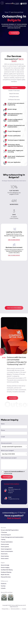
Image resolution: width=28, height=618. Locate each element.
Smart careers (5, 558)
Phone (3, 430)
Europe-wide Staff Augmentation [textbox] (12, 446)
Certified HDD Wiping (7, 570)
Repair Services (5, 574)
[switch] (2, 471)
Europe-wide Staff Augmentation (10, 530)
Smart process (5, 544)
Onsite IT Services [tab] (14, 90)
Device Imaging (5, 567)
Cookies (24, 609)
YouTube (3, 586)
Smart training (5, 556)
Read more (12, 398)
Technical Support (6, 534)
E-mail (3, 437)
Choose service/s (6, 443)
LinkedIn (3, 588)
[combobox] (14, 446)
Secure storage (5, 565)
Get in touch (14, 518)
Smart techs (4, 553)
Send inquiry (7, 477)
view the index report (14, 241)
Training (3, 539)
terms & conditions (17, 471)
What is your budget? (7, 450)
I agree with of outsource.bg (14, 472)
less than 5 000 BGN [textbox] (8, 454)
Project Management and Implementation (12, 537)
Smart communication (7, 551)
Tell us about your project (9, 458)
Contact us (14, 33)
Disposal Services (6, 577)
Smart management (6, 549)
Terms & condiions (15, 609)
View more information (14, 311)
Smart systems (5, 546)
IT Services (4, 532)
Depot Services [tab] (14, 93)
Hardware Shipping (6, 572)
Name (3, 424)
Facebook (3, 583)
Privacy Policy (5, 609)
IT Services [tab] (14, 87)
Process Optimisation (7, 542)
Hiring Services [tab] (14, 96)
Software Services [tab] (14, 99)
